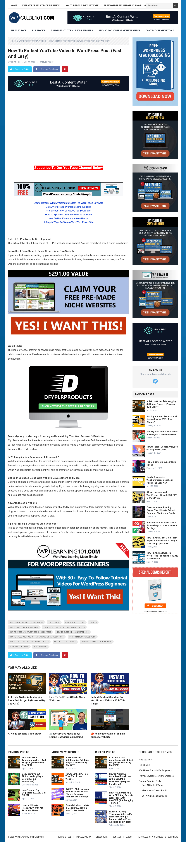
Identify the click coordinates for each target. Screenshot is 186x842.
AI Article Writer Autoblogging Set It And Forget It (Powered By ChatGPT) (26, 700)
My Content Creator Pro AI (154, 790)
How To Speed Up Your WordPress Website (68, 214)
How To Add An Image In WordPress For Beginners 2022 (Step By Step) (162, 556)
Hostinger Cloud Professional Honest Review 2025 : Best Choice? (161, 419)
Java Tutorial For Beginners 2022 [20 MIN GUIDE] (34, 793)
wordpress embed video (65, 642)
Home (14, 5)
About (129, 837)
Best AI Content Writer (152, 785)
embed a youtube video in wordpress (26, 622)
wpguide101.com (35, 837)
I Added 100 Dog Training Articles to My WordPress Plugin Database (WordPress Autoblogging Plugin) (120, 816)
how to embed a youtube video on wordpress (30, 632)
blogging (29, 507)
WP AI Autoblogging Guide (154, 796)
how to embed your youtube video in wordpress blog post (36, 637)
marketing (98, 461)
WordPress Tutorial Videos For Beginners (68, 210)
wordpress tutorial (18, 647)
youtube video (40, 647)
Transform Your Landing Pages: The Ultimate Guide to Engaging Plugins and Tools (161, 510)
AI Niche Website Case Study (24, 733)
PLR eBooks (38, 30)
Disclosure (101, 837)
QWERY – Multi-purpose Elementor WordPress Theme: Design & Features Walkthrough (77, 793)
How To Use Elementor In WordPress (68, 218)
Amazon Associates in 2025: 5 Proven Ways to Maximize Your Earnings (162, 525)
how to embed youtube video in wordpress (29, 642)
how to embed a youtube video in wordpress (64, 627)
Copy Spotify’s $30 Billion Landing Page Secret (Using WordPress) (32, 778)
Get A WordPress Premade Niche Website (68, 206)
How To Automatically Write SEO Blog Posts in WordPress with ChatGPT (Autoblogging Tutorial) (121, 798)
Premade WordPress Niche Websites (119, 30)
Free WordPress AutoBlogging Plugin (126, 5)
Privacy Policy (83, 837)
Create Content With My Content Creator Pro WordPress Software (68, 202)
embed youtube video (74, 622)
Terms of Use (64, 837)
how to (93, 622)
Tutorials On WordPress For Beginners (158, 837)
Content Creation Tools (160, 30)
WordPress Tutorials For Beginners (72, 30)
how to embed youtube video (82, 637)
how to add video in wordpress (23, 627)
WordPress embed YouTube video (97, 642)
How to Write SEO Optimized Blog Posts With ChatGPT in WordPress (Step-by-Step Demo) (120, 779)
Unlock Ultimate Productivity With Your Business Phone (33, 808)
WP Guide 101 (14, 62)
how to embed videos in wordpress (73, 632)
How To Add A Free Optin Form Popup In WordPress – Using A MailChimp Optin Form (161, 541)
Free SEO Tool (18, 30)
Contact (117, 837)
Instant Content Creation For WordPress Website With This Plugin (108, 700)
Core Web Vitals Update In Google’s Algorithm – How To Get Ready (77, 808)
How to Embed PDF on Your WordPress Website (76, 776)
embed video (54, 622)
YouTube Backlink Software (82, 5)
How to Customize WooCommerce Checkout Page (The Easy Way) (159, 480)
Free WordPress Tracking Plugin (41, 5)
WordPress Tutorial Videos (32, 41)
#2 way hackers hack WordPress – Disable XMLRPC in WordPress (161, 495)
